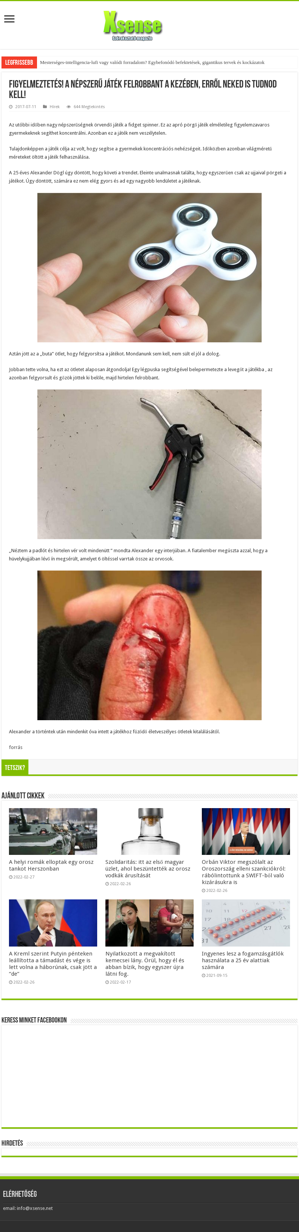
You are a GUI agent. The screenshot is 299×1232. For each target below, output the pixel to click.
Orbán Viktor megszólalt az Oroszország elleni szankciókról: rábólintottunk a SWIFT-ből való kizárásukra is (244, 872)
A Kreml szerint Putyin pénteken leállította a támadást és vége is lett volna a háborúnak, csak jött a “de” (53, 963)
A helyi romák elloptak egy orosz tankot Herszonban (51, 865)
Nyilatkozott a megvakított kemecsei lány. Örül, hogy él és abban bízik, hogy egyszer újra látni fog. (144, 963)
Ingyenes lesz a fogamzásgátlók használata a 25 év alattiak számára (243, 960)
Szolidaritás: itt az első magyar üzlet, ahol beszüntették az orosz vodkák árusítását (147, 869)
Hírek (55, 106)
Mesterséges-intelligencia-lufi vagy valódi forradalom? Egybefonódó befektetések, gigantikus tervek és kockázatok (152, 62)
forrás (15, 747)
